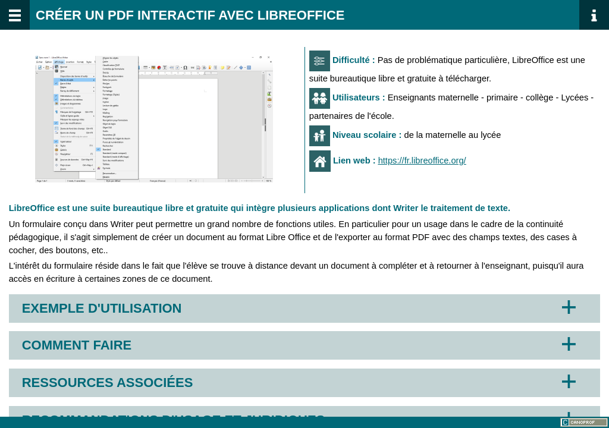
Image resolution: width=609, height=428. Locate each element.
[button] (154, 119)
